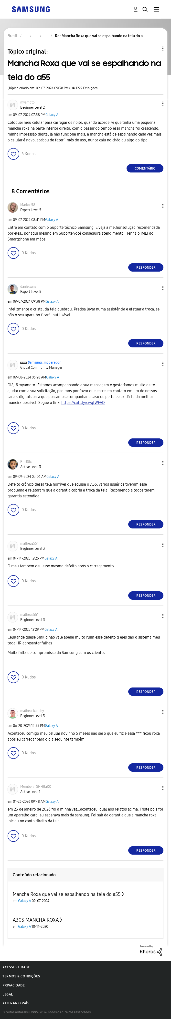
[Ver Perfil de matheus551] (29, 543)
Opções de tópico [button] (154, 48)
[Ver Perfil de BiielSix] (26, 462)
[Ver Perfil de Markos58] (27, 205)
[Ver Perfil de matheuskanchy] (32, 711)
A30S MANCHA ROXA (36, 920)
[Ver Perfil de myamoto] (27, 102)
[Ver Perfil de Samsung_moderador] (44, 362)
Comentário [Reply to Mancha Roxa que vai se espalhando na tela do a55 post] (145, 168)
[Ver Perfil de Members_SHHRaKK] (35, 787)
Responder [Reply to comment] (146, 267)
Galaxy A (51, 115)
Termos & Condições (21, 976)
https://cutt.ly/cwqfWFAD (83, 402)
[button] (155, 103)
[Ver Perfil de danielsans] (28, 287)
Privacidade (13, 985)
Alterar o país (15, 1003)
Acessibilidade (16, 967)
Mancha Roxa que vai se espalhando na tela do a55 (67, 894)
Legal (7, 994)
